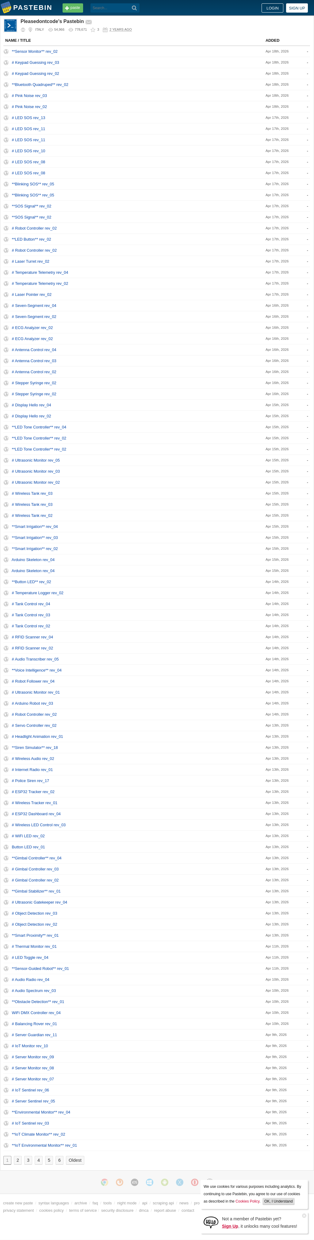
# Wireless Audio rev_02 (33, 758)
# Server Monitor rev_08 (33, 1068)
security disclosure (117, 1210)
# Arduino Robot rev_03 (32, 703)
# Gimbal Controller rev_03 (35, 869)
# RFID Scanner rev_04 (32, 637)
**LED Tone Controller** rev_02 (39, 438)
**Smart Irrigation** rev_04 (35, 526)
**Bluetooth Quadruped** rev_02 (40, 84)
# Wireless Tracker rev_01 (35, 802)
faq (95, 1203)
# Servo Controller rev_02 (34, 725)
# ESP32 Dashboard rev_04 (36, 814)
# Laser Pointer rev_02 (32, 294)
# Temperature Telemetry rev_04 (40, 272)
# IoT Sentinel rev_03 (30, 1123)
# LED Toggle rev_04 (30, 957)
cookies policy (51, 1210)
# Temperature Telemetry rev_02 (40, 283)
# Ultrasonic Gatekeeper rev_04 (39, 902)
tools (107, 1203)
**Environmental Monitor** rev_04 (41, 1112)
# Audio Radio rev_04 (30, 979)
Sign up (297, 8)
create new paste (18, 1203)
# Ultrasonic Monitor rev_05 (36, 460)
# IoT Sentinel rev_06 (30, 1090)
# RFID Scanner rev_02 (32, 648)
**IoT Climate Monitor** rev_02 (38, 1134)
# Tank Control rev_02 (31, 626)
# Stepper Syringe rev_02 (34, 383)
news (184, 1203)
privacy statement (18, 1210)
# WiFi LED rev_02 (28, 836)
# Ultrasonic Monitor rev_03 (36, 471)
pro (197, 1203)
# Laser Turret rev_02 (30, 261)
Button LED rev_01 (28, 847)
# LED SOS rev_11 (28, 128)
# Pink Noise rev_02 (29, 106)
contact (188, 1210)
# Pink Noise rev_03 (29, 95)
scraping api (163, 1203)
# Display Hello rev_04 (31, 405)
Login (272, 8)
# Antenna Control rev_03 (34, 360)
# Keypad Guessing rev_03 (35, 62)
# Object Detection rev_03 (34, 913)
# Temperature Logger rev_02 (37, 593)
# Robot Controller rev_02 (34, 228)
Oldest (75, 1160)
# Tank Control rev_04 (31, 604)
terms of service (83, 1210)
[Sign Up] (211, 1222)
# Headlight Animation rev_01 (37, 736)
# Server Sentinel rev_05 (33, 1101)
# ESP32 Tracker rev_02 (33, 791)
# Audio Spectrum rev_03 (34, 990)
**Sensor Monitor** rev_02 (35, 51)
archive (81, 1203)
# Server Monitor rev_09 (33, 1057)
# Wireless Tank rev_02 (32, 515)
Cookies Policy (247, 1201)
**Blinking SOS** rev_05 (33, 184)
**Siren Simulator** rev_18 (35, 747)
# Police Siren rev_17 (30, 780)
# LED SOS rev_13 (28, 117)
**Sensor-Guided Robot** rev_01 (40, 968)
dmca (143, 1210)
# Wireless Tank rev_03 (32, 493)
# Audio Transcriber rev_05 (35, 659)
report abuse (165, 1210)
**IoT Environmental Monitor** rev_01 (44, 1145)
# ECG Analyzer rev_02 (32, 327)
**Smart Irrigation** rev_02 (35, 548)
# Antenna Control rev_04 (34, 349)
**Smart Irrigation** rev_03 (35, 537)
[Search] (134, 8)
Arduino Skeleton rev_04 (33, 559)
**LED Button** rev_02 (31, 239)
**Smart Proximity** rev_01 (35, 935)
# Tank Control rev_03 (31, 615)
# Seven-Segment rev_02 (34, 316)
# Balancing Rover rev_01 (34, 1023)
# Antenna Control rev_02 (34, 372)
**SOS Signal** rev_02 (32, 206)
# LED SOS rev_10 (28, 151)
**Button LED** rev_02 (31, 581)
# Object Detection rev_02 (34, 924)
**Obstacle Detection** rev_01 (38, 1001)
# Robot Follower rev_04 (33, 681)
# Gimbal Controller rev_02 (35, 880)
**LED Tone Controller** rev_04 (39, 427)
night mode (126, 1203)
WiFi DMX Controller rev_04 (36, 1012)
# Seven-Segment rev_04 (34, 305)
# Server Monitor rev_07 (33, 1079)
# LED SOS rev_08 (28, 162)
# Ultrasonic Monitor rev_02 (36, 482)
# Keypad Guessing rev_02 (35, 73)
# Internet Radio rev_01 (32, 769)
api (144, 1203)
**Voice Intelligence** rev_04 (37, 670)
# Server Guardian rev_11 (34, 1035)
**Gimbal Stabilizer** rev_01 (36, 891)
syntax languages (53, 1203)
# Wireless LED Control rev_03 (39, 825)
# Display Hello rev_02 (31, 416)
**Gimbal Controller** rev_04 (37, 858)
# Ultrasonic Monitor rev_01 (36, 692)
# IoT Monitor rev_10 (30, 1046)
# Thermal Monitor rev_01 (34, 946)
